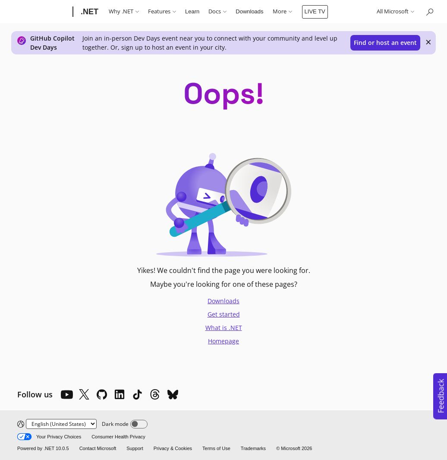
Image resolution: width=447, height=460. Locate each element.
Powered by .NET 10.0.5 (43, 448)
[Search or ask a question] (429, 11)
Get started (224, 314)
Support (134, 448)
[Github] (101, 394)
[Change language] (61, 424)
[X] (84, 394)
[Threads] (155, 394)
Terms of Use (216, 448)
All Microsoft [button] (395, 11)
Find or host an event (385, 42)
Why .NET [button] (124, 11)
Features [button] (162, 11)
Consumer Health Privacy (118, 436)
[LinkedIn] (119, 394)
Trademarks (253, 448)
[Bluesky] (172, 394)
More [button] (282, 11)
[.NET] (88, 11)
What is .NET (223, 328)
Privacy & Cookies (173, 448)
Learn (192, 11)
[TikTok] (137, 394)
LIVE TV (315, 11)
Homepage (223, 341)
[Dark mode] (139, 424)
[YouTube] (66, 394)
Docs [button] (217, 11)
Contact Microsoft (97, 448)
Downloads (249, 11)
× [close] (428, 42)
